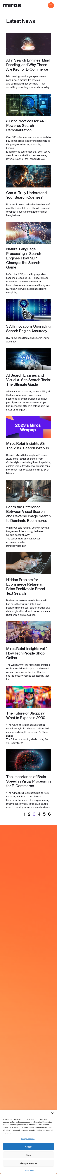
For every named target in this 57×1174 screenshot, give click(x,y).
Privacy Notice (28, 1170)
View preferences (28, 1163)
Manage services (28, 1138)
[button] (52, 1113)
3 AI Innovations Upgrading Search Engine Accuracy (28, 328)
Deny (28, 1155)
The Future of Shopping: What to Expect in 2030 (26, 715)
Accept (28, 1146)
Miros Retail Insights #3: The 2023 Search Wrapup (27, 445)
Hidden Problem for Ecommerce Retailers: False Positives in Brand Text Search (25, 586)
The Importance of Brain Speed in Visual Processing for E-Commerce (28, 781)
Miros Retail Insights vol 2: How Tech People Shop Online (27, 653)
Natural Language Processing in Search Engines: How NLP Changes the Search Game (23, 258)
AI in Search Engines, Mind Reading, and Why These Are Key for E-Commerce (28, 65)
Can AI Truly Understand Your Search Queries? (26, 195)
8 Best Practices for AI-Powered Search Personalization (25, 125)
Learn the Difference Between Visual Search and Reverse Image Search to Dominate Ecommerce (28, 514)
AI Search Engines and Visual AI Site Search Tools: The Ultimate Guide (28, 380)
